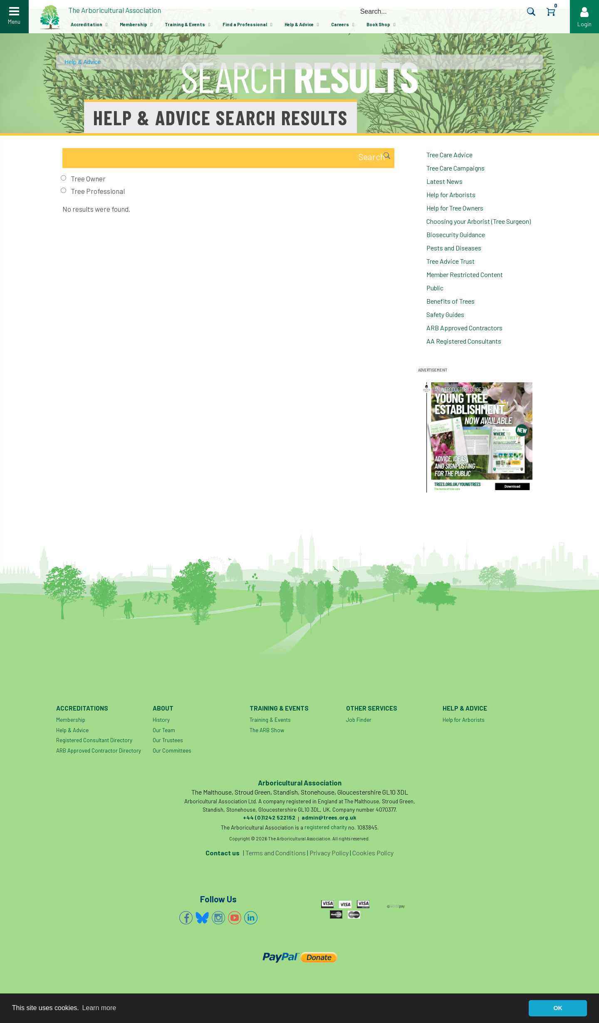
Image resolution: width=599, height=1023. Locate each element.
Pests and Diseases (453, 248)
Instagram (218, 917)
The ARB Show (267, 730)
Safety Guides (445, 314)
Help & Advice (299, 24)
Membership (133, 24)
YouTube (234, 917)
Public (434, 288)
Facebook (186, 917)
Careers (340, 24)
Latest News (444, 181)
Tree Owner (88, 178)
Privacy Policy (329, 853)
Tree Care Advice (449, 155)
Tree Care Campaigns (455, 168)
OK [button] (557, 1008)
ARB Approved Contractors (464, 328)
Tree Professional (98, 191)
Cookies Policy (373, 853)
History (161, 719)
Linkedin (250, 917)
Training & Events (185, 24)
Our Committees (172, 750)
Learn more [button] (99, 1007)
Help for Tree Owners (454, 208)
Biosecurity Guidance (455, 234)
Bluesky (202, 917)
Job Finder (358, 719)
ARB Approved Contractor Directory (98, 750)
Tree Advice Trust (450, 261)
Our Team (164, 730)
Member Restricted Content (464, 274)
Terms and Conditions (275, 853)
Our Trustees (168, 740)
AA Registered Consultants (463, 341)
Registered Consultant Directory (94, 740)
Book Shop (378, 24)
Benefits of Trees (450, 301)
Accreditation (86, 24)
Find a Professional (245, 24)
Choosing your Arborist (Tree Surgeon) (478, 221)
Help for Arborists (450, 194)
